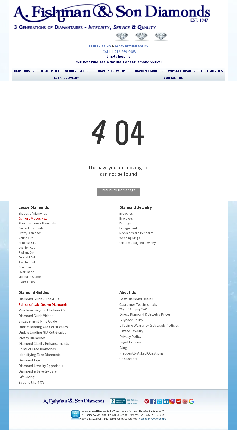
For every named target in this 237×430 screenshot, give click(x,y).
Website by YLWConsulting (152, 418)
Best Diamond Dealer (136, 299)
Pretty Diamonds (30, 233)
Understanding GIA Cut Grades (42, 332)
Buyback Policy (131, 319)
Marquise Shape (30, 277)
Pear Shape (26, 267)
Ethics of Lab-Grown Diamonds (43, 304)
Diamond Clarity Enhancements (44, 343)
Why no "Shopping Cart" (133, 309)
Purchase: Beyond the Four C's (42, 310)
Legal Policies (130, 342)
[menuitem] (24, 71)
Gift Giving (27, 376)
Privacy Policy (130, 336)
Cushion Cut (27, 247)
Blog (123, 347)
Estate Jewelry (131, 331)
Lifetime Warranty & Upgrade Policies (149, 325)
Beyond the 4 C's (31, 382)
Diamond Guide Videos (36, 315)
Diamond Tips (30, 360)
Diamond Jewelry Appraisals (41, 365)
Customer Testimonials (138, 304)
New (44, 218)
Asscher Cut (27, 262)
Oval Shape (26, 272)
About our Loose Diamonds (37, 223)
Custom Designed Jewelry (137, 243)
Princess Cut (27, 243)
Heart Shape (27, 281)
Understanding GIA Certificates (43, 326)
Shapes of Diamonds (33, 213)
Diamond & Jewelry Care (38, 371)
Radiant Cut (26, 252)
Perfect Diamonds (31, 228)
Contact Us (128, 358)
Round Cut (26, 238)
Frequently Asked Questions (141, 353)
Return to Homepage (118, 190)
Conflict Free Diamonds (37, 349)
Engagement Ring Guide (38, 321)
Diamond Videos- (30, 218)
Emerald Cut (27, 257)
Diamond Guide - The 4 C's (39, 299)
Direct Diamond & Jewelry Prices (145, 314)
